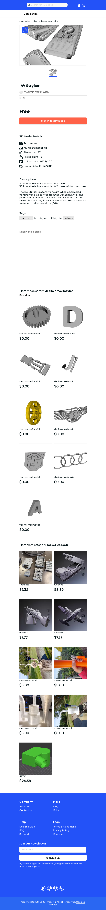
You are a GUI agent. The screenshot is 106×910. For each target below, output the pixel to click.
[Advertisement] (53, 261)
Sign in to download (53, 121)
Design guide (27, 826)
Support (24, 834)
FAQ (21, 830)
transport (26, 218)
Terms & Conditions (64, 826)
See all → (24, 295)
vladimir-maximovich (36, 92)
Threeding (21, 5)
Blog (55, 806)
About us (24, 806)
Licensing (58, 834)
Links (56, 810)
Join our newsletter (32, 843)
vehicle (69, 218)
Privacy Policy (61, 830)
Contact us (25, 810)
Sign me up (53, 858)
